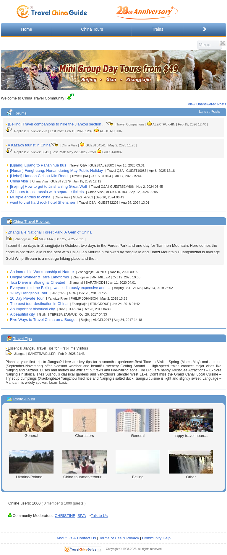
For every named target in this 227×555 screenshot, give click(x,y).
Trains (157, 29)
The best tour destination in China (38, 303)
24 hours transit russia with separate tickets (47, 192)
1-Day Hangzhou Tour (28, 293)
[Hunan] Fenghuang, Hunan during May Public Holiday (56, 170)
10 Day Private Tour (27, 298)
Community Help (156, 538)
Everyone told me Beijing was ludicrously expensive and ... (60, 287)
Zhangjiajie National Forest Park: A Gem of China (50, 232)
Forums (20, 113)
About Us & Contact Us (76, 538)
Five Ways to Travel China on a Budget (43, 319)
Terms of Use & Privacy (119, 538)
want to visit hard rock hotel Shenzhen (42, 202)
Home (26, 29)
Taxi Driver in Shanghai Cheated (37, 282)
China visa (19, 181)
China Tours (92, 29)
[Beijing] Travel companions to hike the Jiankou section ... (57, 124)
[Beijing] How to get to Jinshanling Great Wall (48, 186)
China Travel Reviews (32, 221)
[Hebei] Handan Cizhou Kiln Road (38, 176)
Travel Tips (22, 339)
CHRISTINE (65, 515)
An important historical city (32, 309)
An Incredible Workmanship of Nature (42, 272)
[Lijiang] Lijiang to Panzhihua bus (38, 165)
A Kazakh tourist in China (29, 145)
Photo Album (24, 399)
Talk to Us (99, 515)
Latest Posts (209, 111)
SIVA (81, 515)
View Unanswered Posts (207, 104)
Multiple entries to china (30, 197)
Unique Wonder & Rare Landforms (39, 277)
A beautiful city (22, 314)
